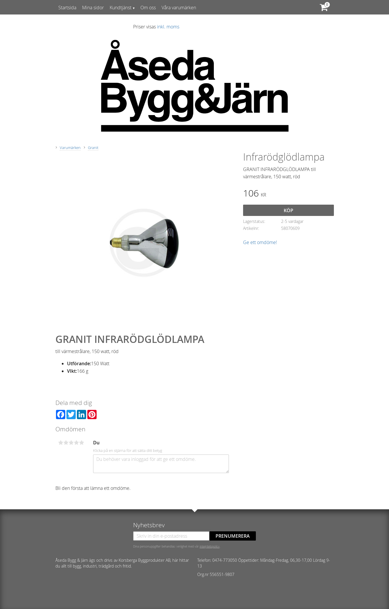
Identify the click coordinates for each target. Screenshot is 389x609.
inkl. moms (168, 26)
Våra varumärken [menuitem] (179, 7)
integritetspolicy (210, 546)
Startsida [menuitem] (67, 7)
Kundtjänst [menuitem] (120, 7)
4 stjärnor (76, 442)
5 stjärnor (81, 442)
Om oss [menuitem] (148, 7)
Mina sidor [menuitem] (93, 7)
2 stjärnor (66, 442)
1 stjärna (61, 442)
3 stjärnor (71, 442)
